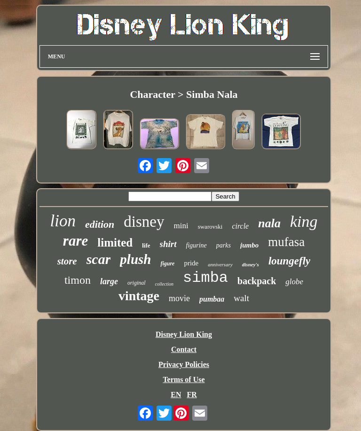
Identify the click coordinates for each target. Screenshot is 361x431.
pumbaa (211, 299)
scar (98, 259)
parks (223, 245)
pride (191, 263)
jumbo (249, 245)
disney (144, 221)
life (146, 245)
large (109, 281)
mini (181, 225)
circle (240, 226)
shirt (168, 244)
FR (191, 395)
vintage (138, 295)
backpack (256, 281)
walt (241, 298)
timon (77, 280)
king (304, 221)
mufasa (286, 242)
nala (269, 223)
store (67, 261)
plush (135, 259)
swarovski (210, 226)
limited (115, 242)
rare (75, 240)
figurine (196, 245)
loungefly (289, 261)
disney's (250, 264)
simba (205, 278)
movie (179, 298)
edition (99, 224)
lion (63, 221)
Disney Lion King (184, 334)
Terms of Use (183, 379)
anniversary (220, 264)
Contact (183, 349)
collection (164, 284)
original (136, 282)
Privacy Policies (183, 364)
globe (294, 281)
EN (176, 395)
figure (167, 263)
